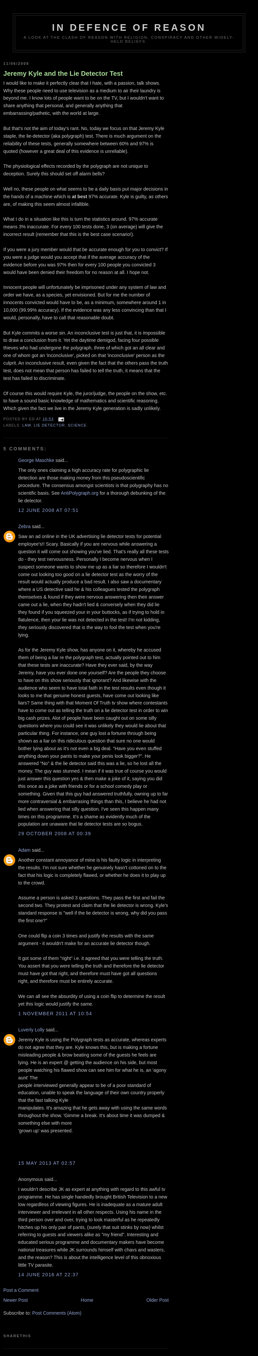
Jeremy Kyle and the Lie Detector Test (63, 73)
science (77, 425)
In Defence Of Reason (129, 27)
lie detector (49, 425)
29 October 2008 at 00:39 (54, 833)
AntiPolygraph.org (80, 493)
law (26, 425)
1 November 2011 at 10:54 (55, 1013)
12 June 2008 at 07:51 (48, 510)
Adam (24, 850)
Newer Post (15, 1300)
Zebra (24, 526)
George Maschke (36, 460)
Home (87, 1300)
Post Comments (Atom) (56, 1313)
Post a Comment (20, 1290)
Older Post (157, 1300)
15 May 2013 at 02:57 (47, 1163)
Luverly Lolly (31, 1029)
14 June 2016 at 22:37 (48, 1274)
